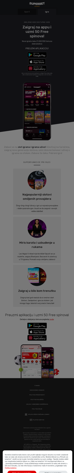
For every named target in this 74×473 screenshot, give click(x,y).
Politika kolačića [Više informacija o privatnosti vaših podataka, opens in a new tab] (10, 471)
